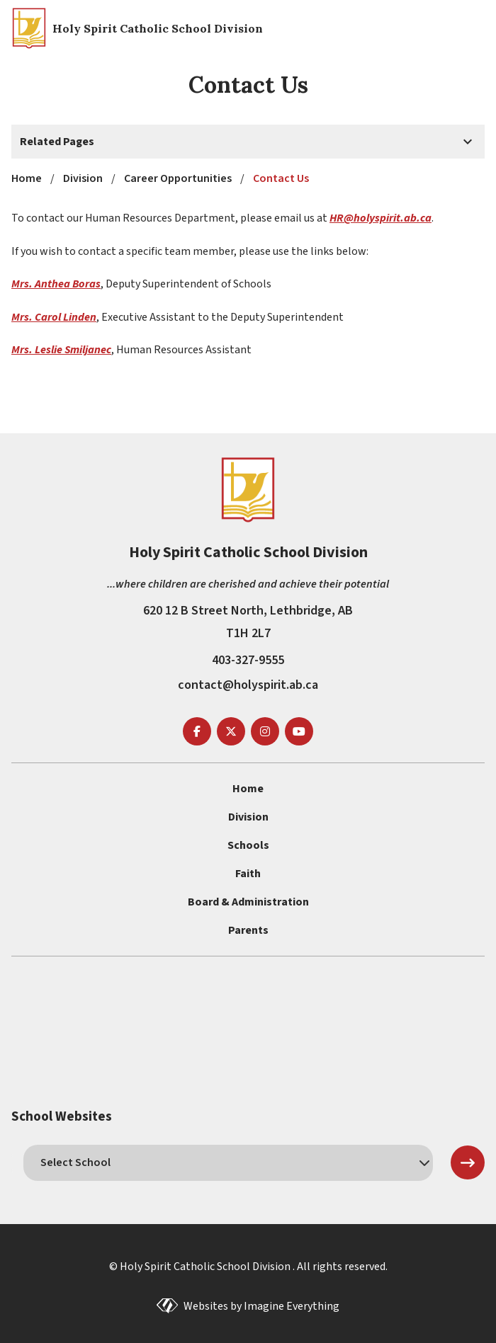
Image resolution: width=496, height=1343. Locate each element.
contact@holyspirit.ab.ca (248, 685)
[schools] (228, 1162)
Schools (248, 845)
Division (248, 817)
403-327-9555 (248, 660)
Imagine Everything (291, 1306)
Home (248, 788)
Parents (248, 930)
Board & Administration (248, 902)
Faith (248, 873)
